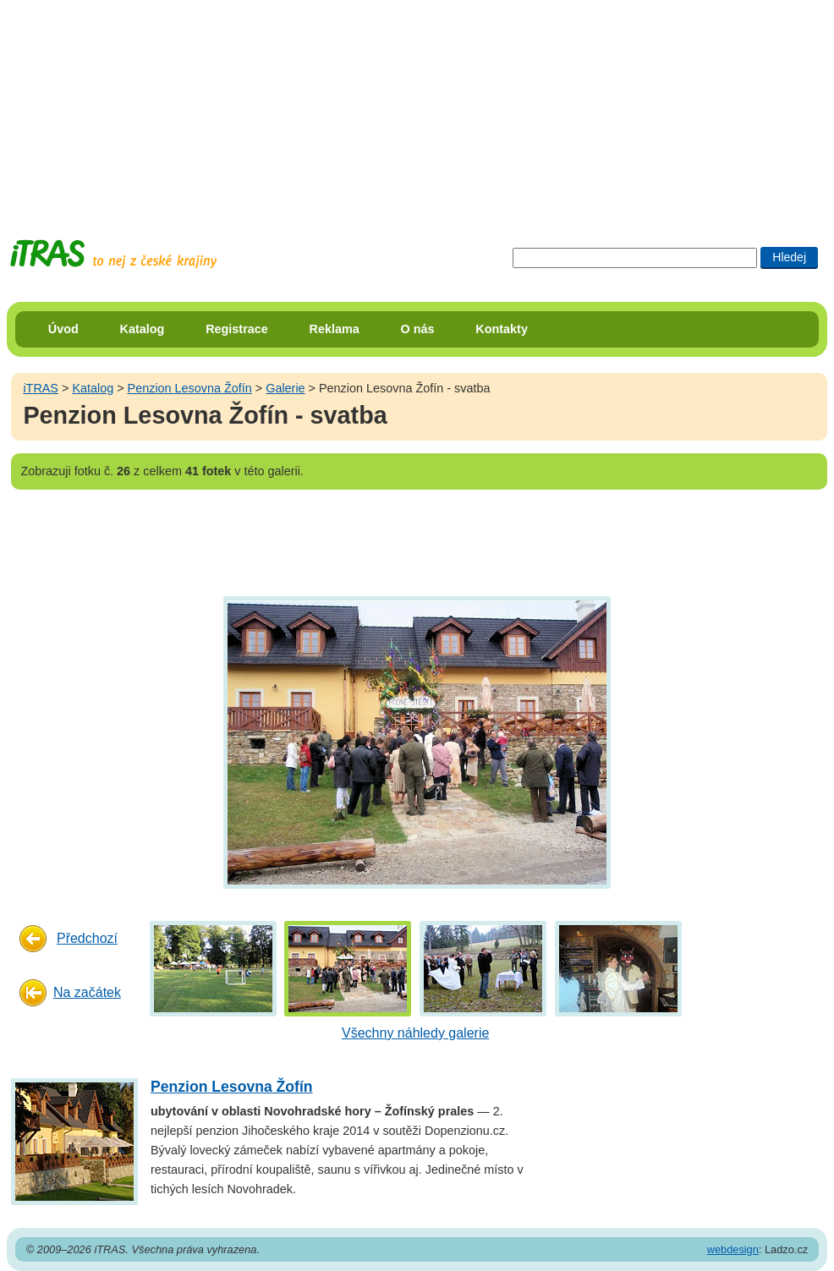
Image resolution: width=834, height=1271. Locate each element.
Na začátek (87, 992)
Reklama (334, 329)
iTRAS (40, 388)
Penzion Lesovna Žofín (190, 388)
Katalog (142, 329)
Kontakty (501, 329)
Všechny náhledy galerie (415, 1033)
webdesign (733, 1249)
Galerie (285, 388)
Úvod (63, 329)
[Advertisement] (417, 105)
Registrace (237, 329)
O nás (418, 329)
